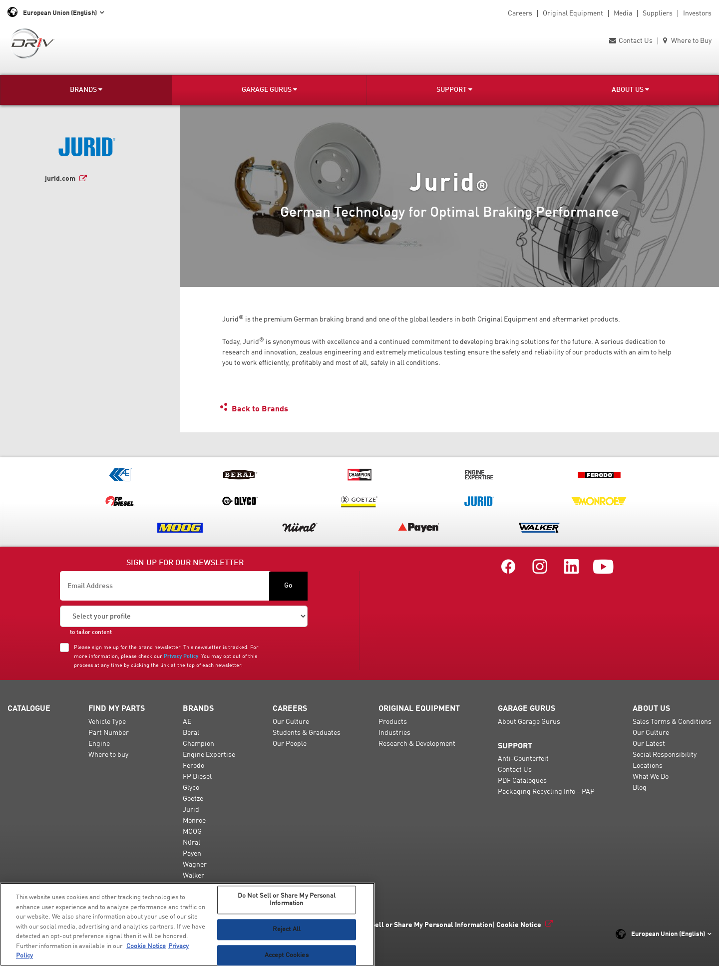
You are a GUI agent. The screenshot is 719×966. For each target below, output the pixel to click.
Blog (640, 787)
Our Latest (649, 743)
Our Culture (291, 721)
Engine (99, 743)
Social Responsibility (665, 754)
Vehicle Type (107, 721)
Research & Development (416, 743)
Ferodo (193, 765)
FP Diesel (197, 776)
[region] (187, 924)
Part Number (108, 732)
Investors (697, 13)
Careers (520, 13)
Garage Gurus (269, 89)
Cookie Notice (518, 925)
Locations (648, 765)
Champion (198, 743)
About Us (630, 89)
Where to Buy (687, 40)
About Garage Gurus (529, 721)
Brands (86, 89)
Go (288, 585)
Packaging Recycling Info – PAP (546, 791)
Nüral (191, 842)
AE (187, 721)
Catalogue (28, 709)
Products (392, 721)
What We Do (651, 776)
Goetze (193, 798)
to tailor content (91, 633)
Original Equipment (573, 13)
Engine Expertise (209, 754)
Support (454, 89)
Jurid (191, 809)
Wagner (195, 864)
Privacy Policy (181, 656)
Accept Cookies (287, 955)
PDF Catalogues (522, 780)
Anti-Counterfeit (523, 758)
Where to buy (108, 754)
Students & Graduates (307, 732)
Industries (394, 732)
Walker (193, 875)
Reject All (287, 929)
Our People (290, 743)
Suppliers (658, 13)
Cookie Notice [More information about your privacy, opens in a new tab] (146, 946)
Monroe (194, 820)
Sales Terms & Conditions (672, 721)
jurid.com (60, 178)
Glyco (191, 787)
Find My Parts (116, 709)
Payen (192, 853)
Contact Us (631, 40)
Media (623, 13)
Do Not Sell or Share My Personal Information (420, 925)
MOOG (192, 831)
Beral (191, 732)
